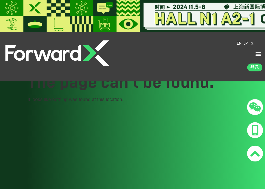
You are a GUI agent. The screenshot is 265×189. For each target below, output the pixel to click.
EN (239, 43)
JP (245, 43)
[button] (258, 54)
